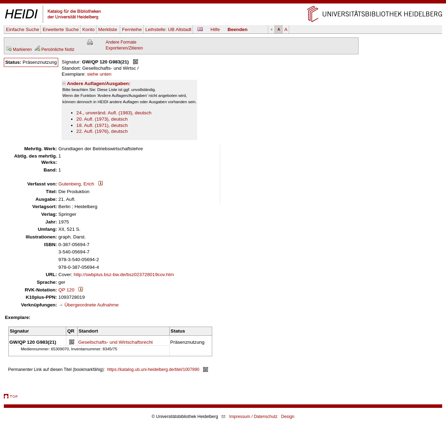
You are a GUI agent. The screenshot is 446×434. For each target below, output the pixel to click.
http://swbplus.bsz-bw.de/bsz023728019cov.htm (124, 274)
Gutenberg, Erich (76, 183)
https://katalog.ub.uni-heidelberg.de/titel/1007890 (153, 369)
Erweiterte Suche (61, 29)
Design (287, 416)
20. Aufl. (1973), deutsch (102, 119)
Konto (88, 29)
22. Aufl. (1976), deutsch (102, 131)
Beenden (237, 29)
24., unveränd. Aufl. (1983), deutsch (113, 112)
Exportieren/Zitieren (124, 48)
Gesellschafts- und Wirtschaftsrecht (115, 342)
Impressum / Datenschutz (253, 416)
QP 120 (67, 289)
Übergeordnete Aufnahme (91, 304)
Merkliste (108, 29)
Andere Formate (121, 42)
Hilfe (215, 29)
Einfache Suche (22, 29)
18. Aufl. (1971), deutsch (102, 125)
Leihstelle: (168, 29)
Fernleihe (132, 29)
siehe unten (99, 74)
